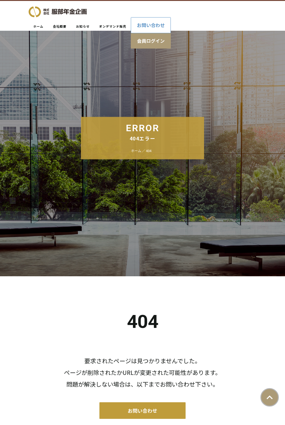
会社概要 (59, 26)
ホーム (38, 26)
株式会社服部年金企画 (58, 11)
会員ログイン (151, 40)
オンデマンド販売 (112, 26)
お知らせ (83, 26)
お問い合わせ (151, 25)
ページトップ (269, 397)
